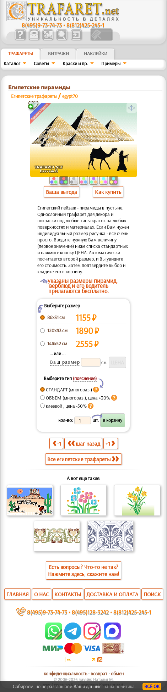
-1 (57, 443)
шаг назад (84, 443)
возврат (99, 673)
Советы (41, 63)
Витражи (58, 53)
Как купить (108, 191)
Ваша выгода (61, 191)
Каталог (12, 63)
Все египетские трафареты (83, 459)
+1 (110, 443)
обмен (117, 673)
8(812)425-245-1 (85, 25)
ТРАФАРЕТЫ (20, 53)
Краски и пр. (75, 63)
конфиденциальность (65, 673)
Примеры (110, 63)
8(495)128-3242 (90, 612)
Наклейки (95, 53)
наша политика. (119, 686)
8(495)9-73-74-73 (42, 25)
